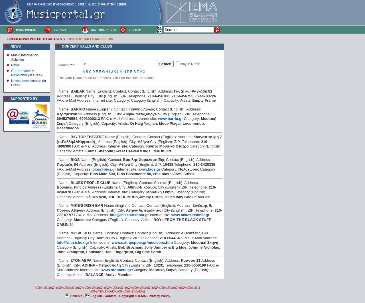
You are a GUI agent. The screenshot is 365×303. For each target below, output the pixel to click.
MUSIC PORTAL (26, 29)
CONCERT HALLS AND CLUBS (90, 39)
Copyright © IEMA (132, 296)
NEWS (16, 46)
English (94, 296)
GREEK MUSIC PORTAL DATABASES (34, 39)
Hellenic (74, 296)
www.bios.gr (149, 169)
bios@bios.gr (104, 169)
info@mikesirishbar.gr (129, 215)
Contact (111, 296)
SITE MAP (135, 29)
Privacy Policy (159, 296)
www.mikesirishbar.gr (190, 215)
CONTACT (60, 29)
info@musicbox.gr (73, 242)
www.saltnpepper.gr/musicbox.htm (142, 242)
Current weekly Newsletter (22, 73)
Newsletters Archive (26, 81)
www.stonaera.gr (116, 270)
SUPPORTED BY (24, 99)
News (15, 65)
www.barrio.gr (170, 118)
